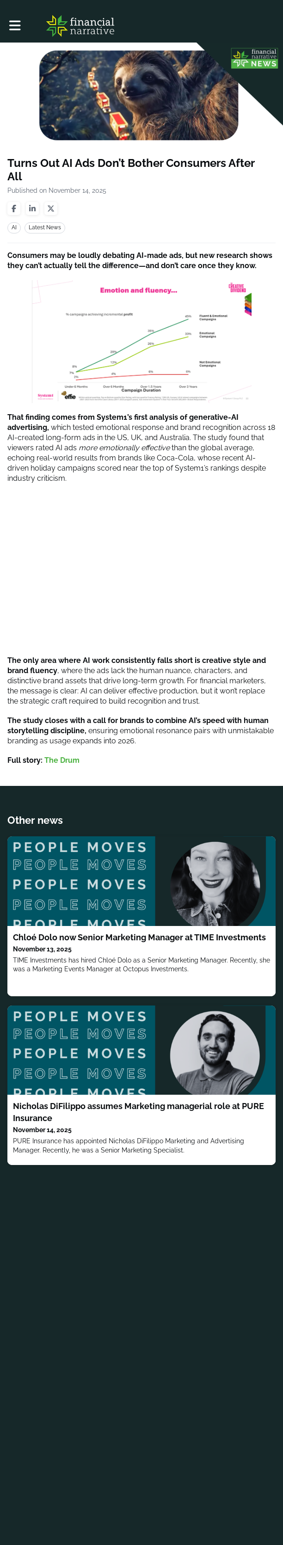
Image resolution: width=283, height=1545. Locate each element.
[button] (15, 25)
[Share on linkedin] (32, 208)
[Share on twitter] (50, 208)
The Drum (62, 760)
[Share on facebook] (13, 208)
